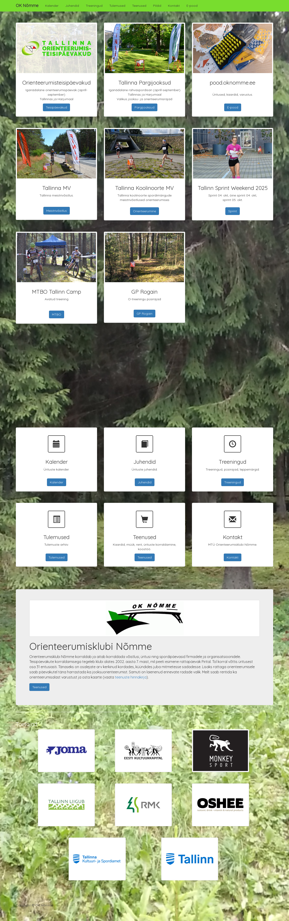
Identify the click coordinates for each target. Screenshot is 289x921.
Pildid (157, 6)
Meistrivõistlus (56, 211)
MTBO (56, 314)
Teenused (139, 6)
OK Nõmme (27, 5)
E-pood (192, 6)
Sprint (232, 211)
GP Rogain (144, 314)
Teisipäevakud (56, 107)
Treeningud (94, 6)
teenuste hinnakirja (131, 677)
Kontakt (174, 6)
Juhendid (72, 6)
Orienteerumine (144, 211)
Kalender (51, 6)
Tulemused (117, 6)
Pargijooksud (144, 107)
